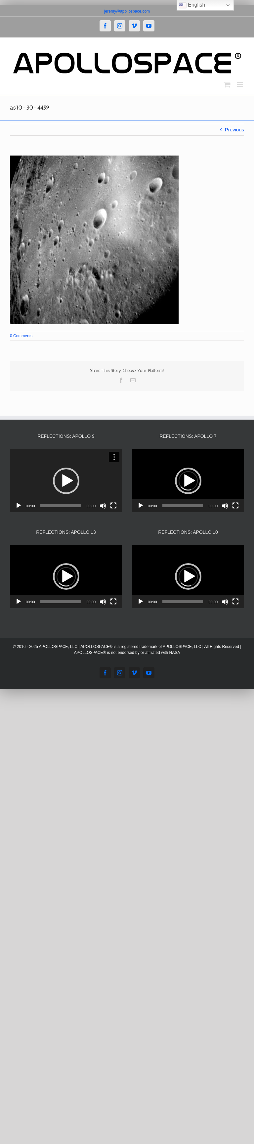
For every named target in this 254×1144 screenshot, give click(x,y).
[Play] (18, 505)
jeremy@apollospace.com (127, 11)
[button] (66, 481)
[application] (66, 480)
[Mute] (103, 505)
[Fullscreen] (113, 505)
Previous (234, 129)
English (192, 5)
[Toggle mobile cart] (227, 84)
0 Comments (21, 336)
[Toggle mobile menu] (240, 84)
